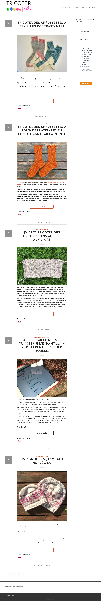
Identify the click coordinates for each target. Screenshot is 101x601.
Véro (48, 116)
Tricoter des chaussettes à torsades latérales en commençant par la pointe (42, 131)
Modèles (46, 124)
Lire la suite (42, 100)
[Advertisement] (86, 123)
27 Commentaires (38, 222)
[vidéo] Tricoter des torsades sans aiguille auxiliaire (42, 236)
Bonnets (39, 456)
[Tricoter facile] (19, 7)
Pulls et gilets (44, 337)
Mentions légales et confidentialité (14, 586)
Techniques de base (42, 229)
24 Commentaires (38, 329)
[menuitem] (66, 7)
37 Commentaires (38, 449)
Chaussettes (42, 20)
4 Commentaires (38, 116)
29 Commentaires (38, 565)
